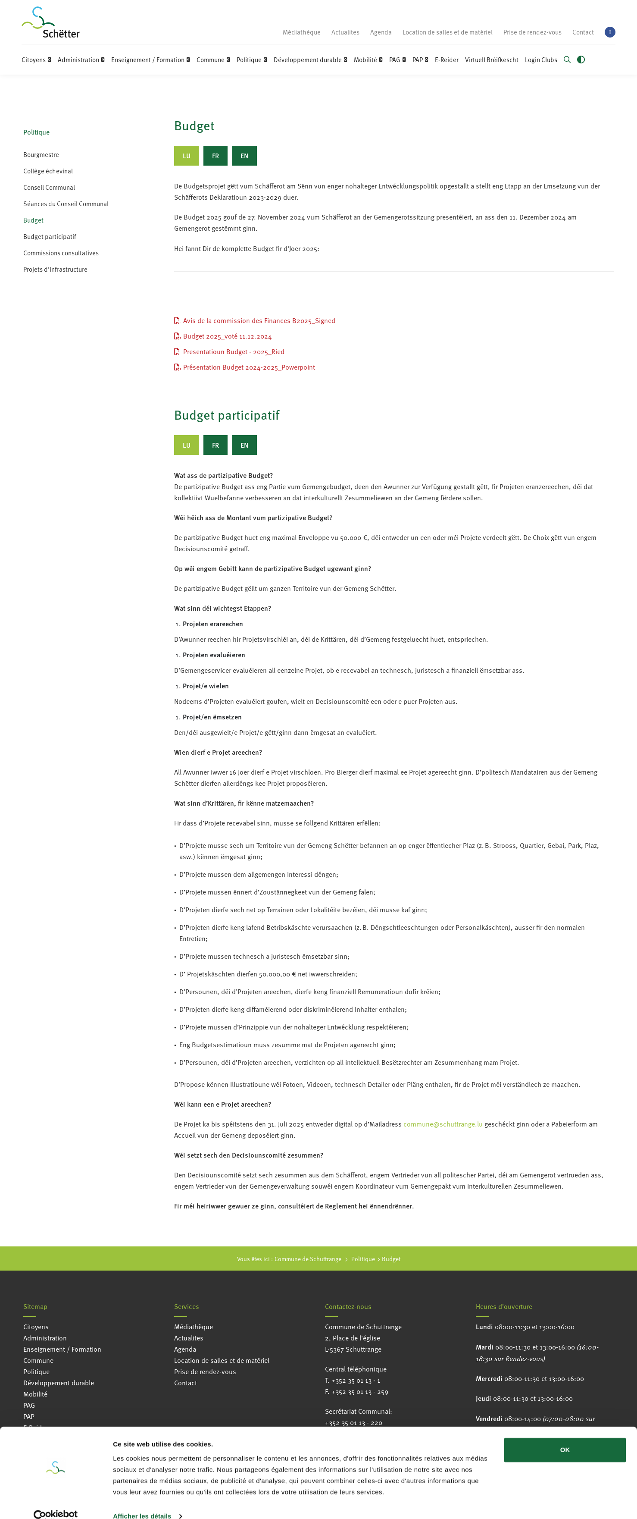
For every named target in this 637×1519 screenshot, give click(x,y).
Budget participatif (49, 236)
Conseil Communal (49, 187)
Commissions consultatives (61, 252)
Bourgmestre (41, 154)
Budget (33, 220)
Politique (36, 132)
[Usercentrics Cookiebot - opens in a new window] (56, 1502)
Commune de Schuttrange (308, 1258)
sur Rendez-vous (518, 1358)
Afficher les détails (142, 1502)
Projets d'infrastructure (55, 269)
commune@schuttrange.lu (443, 1124)
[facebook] (610, 32)
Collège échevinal (48, 171)
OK (565, 1435)
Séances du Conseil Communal (66, 203)
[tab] (186, 156)
